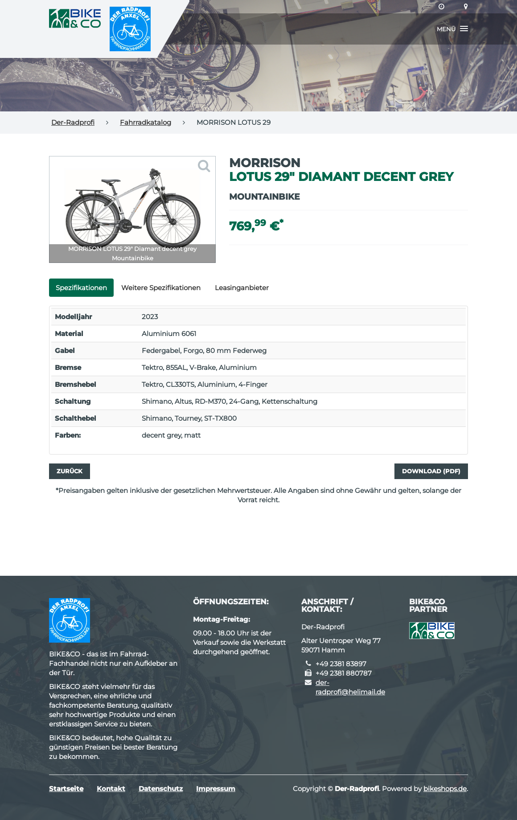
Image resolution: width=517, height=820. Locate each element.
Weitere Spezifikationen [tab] (161, 287)
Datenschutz (161, 788)
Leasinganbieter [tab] (242, 287)
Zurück (69, 471)
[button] (452, 29)
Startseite (66, 788)
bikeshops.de (445, 788)
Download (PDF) (431, 471)
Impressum (215, 788)
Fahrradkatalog (145, 122)
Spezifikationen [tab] (81, 287)
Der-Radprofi (72, 122)
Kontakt (111, 788)
